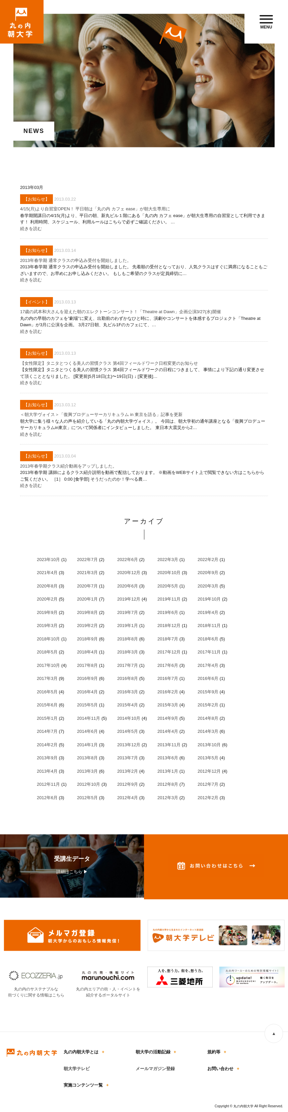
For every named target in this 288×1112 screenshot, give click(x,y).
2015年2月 (208, 704)
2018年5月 (47, 651)
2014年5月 (127, 731)
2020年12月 (128, 572)
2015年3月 (167, 704)
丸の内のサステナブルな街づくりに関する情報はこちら (36, 989)
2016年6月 (208, 678)
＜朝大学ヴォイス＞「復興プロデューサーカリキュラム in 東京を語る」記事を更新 (101, 414)
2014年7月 (47, 731)
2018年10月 (48, 638)
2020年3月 (208, 585)
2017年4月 (208, 665)
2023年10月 (48, 559)
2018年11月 (209, 625)
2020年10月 (169, 572)
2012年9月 (127, 784)
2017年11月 (209, 651)
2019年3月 (47, 625)
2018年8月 (127, 638)
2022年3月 (167, 559)
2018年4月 (87, 651)
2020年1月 (87, 599)
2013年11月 (169, 744)
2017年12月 (169, 651)
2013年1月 (167, 771)
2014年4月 (167, 731)
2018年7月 (167, 638)
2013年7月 (127, 757)
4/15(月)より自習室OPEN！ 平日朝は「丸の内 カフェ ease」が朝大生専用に (95, 208)
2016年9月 (87, 678)
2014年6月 (87, 731)
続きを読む (31, 228)
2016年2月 (167, 691)
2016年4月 (87, 691)
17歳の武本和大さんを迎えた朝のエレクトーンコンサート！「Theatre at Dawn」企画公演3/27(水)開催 (120, 311)
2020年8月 (47, 585)
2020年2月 (47, 599)
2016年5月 (47, 691)
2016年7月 (167, 678)
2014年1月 (87, 744)
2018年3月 (127, 651)
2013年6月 (167, 757)
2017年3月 (47, 678)
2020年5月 (167, 585)
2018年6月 (208, 638)
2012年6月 (47, 797)
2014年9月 (167, 718)
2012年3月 (167, 797)
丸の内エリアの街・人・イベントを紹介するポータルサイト (108, 989)
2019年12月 (128, 599)
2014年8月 (208, 718)
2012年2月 (208, 797)
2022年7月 (87, 559)
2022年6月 (127, 559)
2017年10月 (48, 665)
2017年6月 (167, 665)
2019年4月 (208, 612)
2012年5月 (87, 797)
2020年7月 (87, 585)
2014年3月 (208, 731)
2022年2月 (208, 559)
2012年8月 (167, 784)
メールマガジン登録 (155, 1068)
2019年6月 (167, 612)
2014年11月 (88, 718)
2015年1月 (47, 718)
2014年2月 (47, 744)
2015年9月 (208, 691)
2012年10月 (88, 784)
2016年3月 (127, 691)
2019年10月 (209, 599)
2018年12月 (169, 625)
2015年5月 (87, 704)
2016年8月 (127, 678)
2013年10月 (209, 744)
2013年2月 (127, 771)
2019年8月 (87, 612)
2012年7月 (208, 784)
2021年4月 (47, 572)
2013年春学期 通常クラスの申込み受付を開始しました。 (75, 260)
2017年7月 (127, 665)
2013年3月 (87, 771)
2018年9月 (87, 638)
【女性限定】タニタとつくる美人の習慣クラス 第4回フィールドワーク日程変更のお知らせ (109, 363)
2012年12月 (209, 771)
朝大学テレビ (77, 1068)
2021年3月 (87, 572)
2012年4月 (127, 797)
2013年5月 (208, 757)
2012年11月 (48, 784)
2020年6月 (127, 585)
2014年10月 (128, 718)
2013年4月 (47, 771)
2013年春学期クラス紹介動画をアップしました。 (68, 466)
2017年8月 (87, 665)
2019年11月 (169, 599)
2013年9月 (47, 757)
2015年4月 (127, 704)
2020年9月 (208, 572)
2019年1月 (127, 625)
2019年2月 (87, 625)
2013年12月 (128, 744)
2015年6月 (47, 704)
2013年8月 (87, 757)
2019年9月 (47, 612)
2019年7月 (127, 612)
